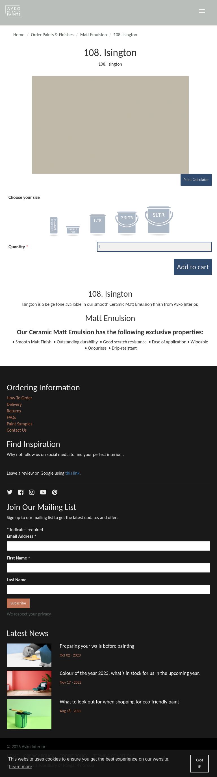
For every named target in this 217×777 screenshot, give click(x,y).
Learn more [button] (20, 766)
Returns (14, 411)
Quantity (16, 246)
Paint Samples (19, 424)
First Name (18, 558)
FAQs (11, 417)
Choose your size (24, 197)
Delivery (14, 404)
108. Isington (125, 34)
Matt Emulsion (93, 34)
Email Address (21, 536)
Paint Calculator (196, 179)
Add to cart (193, 266)
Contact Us (17, 430)
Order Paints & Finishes (52, 34)
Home (18, 34)
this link (72, 473)
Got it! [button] (199, 763)
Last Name (17, 579)
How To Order (19, 398)
